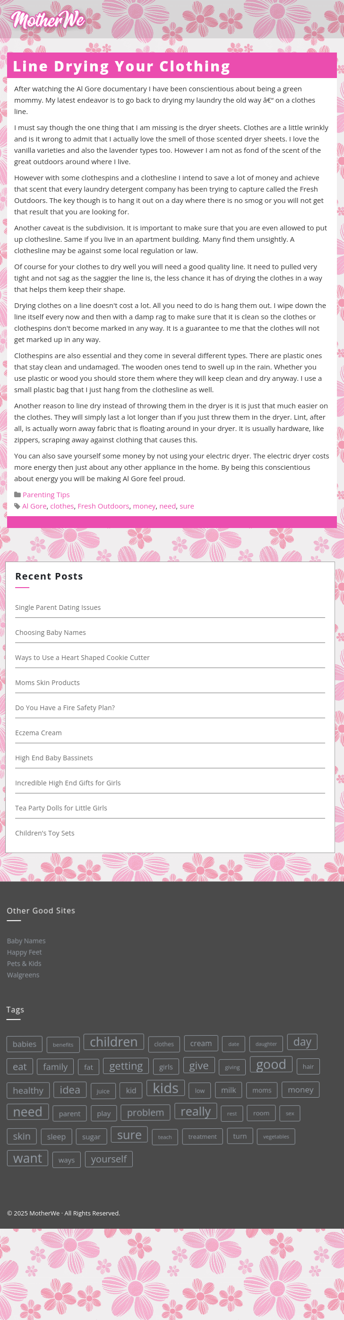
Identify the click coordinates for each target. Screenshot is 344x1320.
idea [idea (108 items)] (68, 1088)
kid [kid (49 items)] (129, 1087)
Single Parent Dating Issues (62, 607)
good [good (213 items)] (269, 1059)
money (144, 505)
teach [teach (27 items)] (164, 1134)
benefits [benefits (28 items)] (61, 1043)
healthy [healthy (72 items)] (26, 1089)
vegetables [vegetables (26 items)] (275, 1131)
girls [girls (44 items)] (164, 1064)
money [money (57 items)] (299, 1084)
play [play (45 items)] (103, 1112)
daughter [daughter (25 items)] (264, 1039)
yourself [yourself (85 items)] (109, 1157)
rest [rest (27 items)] (231, 1109)
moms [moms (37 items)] (260, 1085)
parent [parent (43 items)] (68, 1112)
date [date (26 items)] (231, 1040)
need (167, 505)
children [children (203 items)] (111, 1039)
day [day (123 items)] (300, 1036)
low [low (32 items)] (198, 1086)
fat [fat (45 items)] (86, 1065)
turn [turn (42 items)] (239, 1131)
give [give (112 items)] (197, 1061)
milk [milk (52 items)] (226, 1086)
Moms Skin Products (51, 682)
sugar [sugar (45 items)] (90, 1135)
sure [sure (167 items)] (128, 1132)
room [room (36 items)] (260, 1108)
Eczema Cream (42, 732)
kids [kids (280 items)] (164, 1084)
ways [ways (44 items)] (66, 1158)
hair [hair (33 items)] (306, 1060)
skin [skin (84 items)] (21, 1136)
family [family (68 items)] (53, 1065)
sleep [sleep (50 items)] (55, 1135)
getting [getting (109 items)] (124, 1063)
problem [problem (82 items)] (144, 1110)
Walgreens (23, 974)
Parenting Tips (46, 494)
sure (187, 505)
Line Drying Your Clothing (122, 66)
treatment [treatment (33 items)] (202, 1132)
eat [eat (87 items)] (18, 1066)
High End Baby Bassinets (58, 757)
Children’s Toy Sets (49, 832)
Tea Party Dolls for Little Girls (65, 807)
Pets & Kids (24, 963)
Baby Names (25, 940)
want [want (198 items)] (27, 1157)
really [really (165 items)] (194, 1107)
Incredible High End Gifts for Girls (72, 782)
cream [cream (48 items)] (198, 1039)
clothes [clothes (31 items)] (162, 1041)
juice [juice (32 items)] (101, 1089)
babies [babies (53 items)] (22, 1043)
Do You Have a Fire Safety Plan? (69, 707)
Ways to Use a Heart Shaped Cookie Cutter (86, 657)
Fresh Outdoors (103, 505)
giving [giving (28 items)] (230, 1062)
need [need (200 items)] (27, 1111)
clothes (62, 505)
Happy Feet (23, 952)
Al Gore (34, 505)
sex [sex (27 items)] (288, 1107)
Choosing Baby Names (54, 632)
